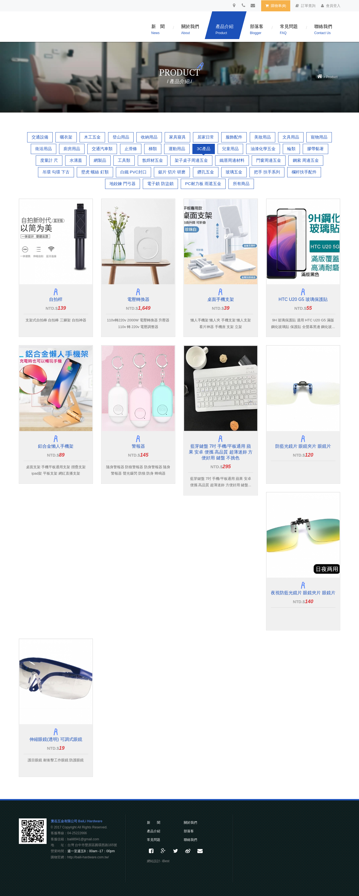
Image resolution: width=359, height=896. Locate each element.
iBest (165, 861)
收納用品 (149, 137)
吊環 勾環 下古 (56, 172)
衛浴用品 (43, 148)
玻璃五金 (234, 172)
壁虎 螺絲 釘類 (94, 172)
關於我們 (190, 29)
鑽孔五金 (205, 172)
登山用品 (121, 137)
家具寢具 (177, 137)
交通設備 (40, 137)
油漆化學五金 (263, 148)
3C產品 (203, 148)
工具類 (124, 160)
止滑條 (130, 148)
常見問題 (289, 29)
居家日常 (205, 137)
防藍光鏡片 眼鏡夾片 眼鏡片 (303, 446)
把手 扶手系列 (267, 172)
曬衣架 (66, 137)
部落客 (256, 29)
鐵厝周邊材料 (232, 160)
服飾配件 (234, 137)
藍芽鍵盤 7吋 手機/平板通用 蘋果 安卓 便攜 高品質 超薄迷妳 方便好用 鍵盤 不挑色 (221, 452)
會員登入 (330, 6)
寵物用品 (319, 137)
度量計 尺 (49, 160)
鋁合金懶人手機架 (55, 446)
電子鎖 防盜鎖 (160, 183)
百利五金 (67, 28)
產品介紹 (224, 29)
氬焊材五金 (152, 160)
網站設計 (153, 861)
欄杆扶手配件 (304, 172)
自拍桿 (55, 299)
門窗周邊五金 (268, 160)
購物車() (275, 6)
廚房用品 (71, 148)
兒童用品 (230, 148)
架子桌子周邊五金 (191, 160)
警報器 (138, 446)
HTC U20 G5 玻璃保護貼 (303, 299)
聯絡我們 (323, 29)
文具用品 (290, 137)
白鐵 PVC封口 (133, 172)
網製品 (100, 160)
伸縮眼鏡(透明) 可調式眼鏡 (55, 739)
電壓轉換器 (138, 299)
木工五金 (92, 137)
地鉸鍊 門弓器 (123, 183)
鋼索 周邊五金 (306, 160)
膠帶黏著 (315, 148)
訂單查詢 (305, 6)
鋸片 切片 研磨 (171, 172)
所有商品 (241, 183)
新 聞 (158, 29)
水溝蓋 (76, 160)
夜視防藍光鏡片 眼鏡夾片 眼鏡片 (303, 592)
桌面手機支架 (220, 299)
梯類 (153, 148)
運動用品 (177, 148)
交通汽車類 (102, 148)
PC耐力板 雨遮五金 (203, 183)
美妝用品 (262, 137)
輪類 (291, 148)
